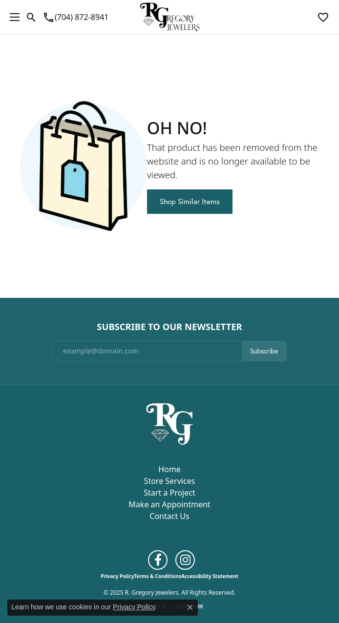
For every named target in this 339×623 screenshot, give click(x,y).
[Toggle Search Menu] (31, 17)
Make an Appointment (169, 504)
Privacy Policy (117, 576)
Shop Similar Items (190, 201)
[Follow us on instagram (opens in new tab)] (185, 560)
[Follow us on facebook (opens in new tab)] (158, 560)
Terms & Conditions (157, 576)
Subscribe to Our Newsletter (169, 326)
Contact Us (169, 516)
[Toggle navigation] (12, 17)
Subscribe (264, 351)
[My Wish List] (323, 17)
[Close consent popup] (190, 607)
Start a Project (169, 492)
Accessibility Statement (209, 576)
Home (169, 469)
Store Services (169, 481)
